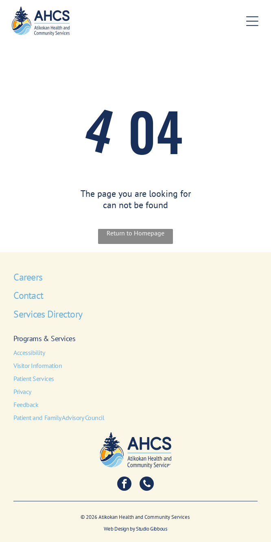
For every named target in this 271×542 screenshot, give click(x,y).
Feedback (25, 405)
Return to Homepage (135, 233)
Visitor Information (37, 365)
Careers (27, 277)
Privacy (22, 391)
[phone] (147, 485)
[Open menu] (252, 21)
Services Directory (47, 314)
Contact (28, 295)
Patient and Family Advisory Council (58, 418)
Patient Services (33, 378)
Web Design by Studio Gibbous (135, 528)
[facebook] (124, 485)
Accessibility (29, 352)
